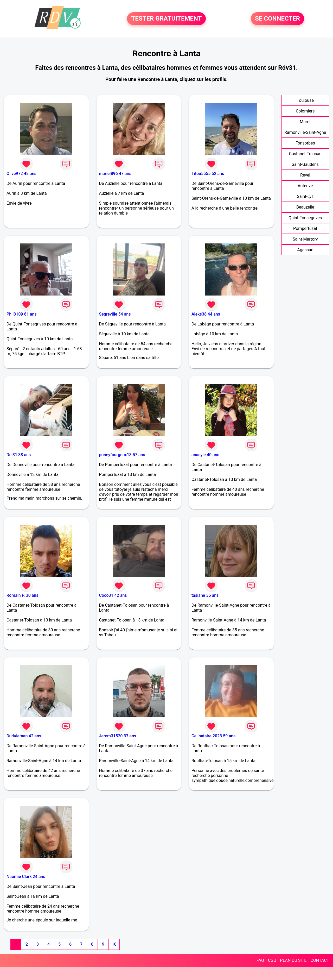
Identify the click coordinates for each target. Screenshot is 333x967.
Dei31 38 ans (19, 454)
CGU (272, 960)
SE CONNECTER (277, 18)
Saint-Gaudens (305, 164)
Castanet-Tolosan (305, 153)
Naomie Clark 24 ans (26, 876)
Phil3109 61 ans (22, 314)
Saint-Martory (305, 239)
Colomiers (305, 111)
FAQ (260, 960)
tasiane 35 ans (205, 595)
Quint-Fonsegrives (305, 217)
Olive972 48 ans (21, 173)
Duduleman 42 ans (24, 735)
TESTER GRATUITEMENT (166, 18)
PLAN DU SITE (293, 960)
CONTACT (319, 960)
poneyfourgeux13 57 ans (122, 454)
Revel (305, 175)
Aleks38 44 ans (205, 314)
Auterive (305, 185)
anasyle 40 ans (205, 454)
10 (114, 944)
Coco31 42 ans (113, 595)
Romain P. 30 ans (22, 595)
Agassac (305, 249)
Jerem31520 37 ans (117, 735)
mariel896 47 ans (115, 173)
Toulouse (305, 100)
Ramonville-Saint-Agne (305, 132)
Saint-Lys (305, 196)
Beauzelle (305, 207)
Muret (305, 121)
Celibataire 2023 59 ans (213, 735)
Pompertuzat (305, 228)
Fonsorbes (305, 143)
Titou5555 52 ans (207, 173)
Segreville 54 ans (115, 314)
